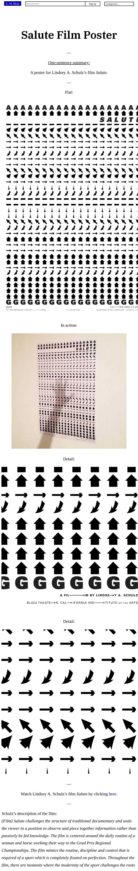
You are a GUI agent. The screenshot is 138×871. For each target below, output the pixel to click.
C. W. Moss (12, 3)
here (112, 794)
